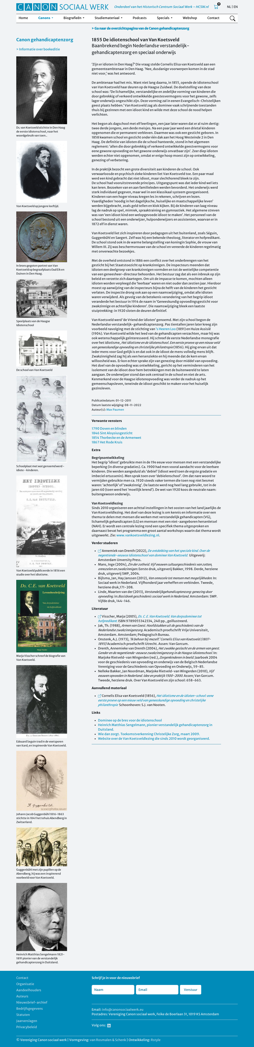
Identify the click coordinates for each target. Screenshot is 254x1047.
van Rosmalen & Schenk (108, 1040)
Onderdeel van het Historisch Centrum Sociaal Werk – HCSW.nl (161, 7)
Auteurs (22, 996)
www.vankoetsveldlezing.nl (137, 535)
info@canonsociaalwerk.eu (122, 1009)
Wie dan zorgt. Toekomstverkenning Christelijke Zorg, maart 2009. (149, 734)
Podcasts (140, 18)
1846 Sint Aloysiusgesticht (112, 433)
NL (229, 7)
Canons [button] (44, 18)
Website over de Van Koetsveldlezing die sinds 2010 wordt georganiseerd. (154, 739)
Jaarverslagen (26, 1021)
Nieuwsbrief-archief (31, 1002)
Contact (213, 18)
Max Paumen (115, 409)
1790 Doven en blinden (109, 428)
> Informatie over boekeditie (38, 49)
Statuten (23, 1015)
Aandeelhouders (28, 990)
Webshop (190, 18)
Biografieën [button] (73, 18)
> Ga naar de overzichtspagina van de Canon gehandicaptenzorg (140, 28)
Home (23, 18)
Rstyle (156, 1040)
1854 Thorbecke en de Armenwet (116, 438)
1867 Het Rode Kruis (107, 442)
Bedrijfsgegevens (29, 1008)
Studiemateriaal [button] (107, 18)
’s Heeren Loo (166, 329)
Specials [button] (163, 18)
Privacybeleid (26, 1027)
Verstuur (190, 990)
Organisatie (25, 984)
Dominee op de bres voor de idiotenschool (130, 720)
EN (236, 7)
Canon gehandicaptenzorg (44, 39)
